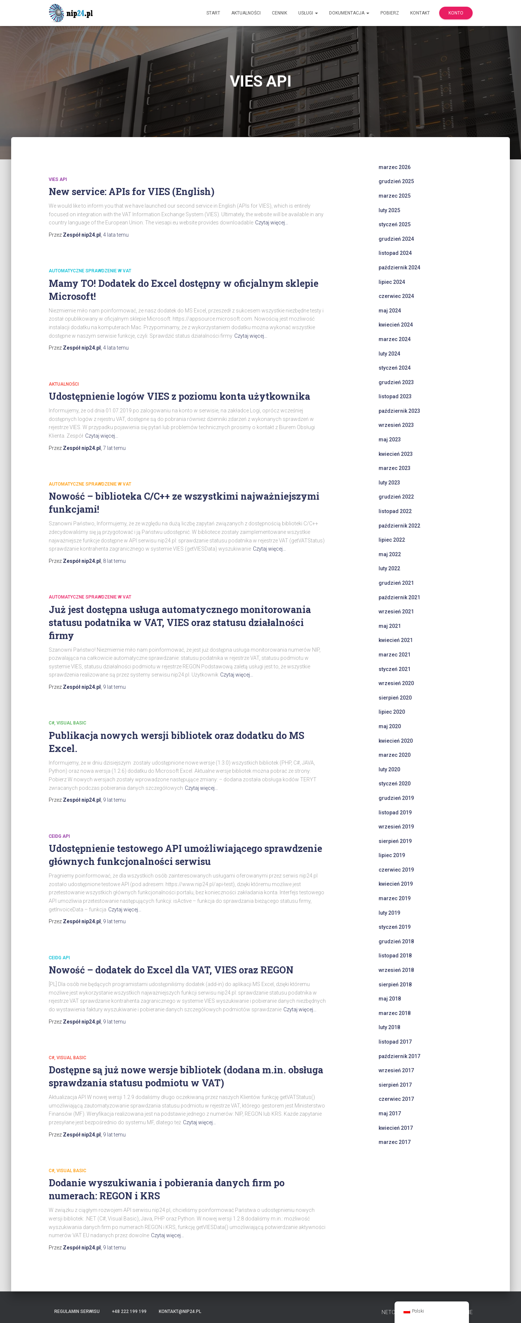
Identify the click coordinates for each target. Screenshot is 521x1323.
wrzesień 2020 (396, 683)
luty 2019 (389, 913)
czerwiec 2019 (396, 870)
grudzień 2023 (396, 382)
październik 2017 (399, 1056)
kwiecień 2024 (396, 325)
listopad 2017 (395, 1042)
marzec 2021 (395, 655)
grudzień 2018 (396, 941)
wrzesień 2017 (396, 1070)
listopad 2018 (395, 956)
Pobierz (389, 13)
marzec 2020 (395, 755)
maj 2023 (390, 439)
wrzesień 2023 (396, 425)
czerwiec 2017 (396, 1099)
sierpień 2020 (395, 698)
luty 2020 (389, 769)
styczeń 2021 (395, 669)
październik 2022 (399, 526)
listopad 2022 (395, 511)
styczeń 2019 (395, 927)
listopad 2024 (395, 253)
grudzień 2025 (396, 181)
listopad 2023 (395, 396)
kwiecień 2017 (396, 1128)
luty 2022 (389, 568)
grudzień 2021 (396, 583)
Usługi (308, 13)
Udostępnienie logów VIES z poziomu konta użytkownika (179, 396)
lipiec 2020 (392, 712)
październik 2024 (399, 267)
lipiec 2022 (392, 540)
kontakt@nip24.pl (180, 1311)
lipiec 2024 (392, 282)
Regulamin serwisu (77, 1311)
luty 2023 (389, 483)
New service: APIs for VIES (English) (132, 191)
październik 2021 (399, 597)
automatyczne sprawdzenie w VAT (90, 270)
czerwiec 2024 (396, 296)
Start (213, 13)
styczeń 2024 (395, 368)
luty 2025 (389, 210)
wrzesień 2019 (396, 827)
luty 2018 (389, 1027)
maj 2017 (390, 1113)
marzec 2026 (395, 167)
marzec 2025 (395, 196)
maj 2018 (390, 999)
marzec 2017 (395, 1142)
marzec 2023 (395, 468)
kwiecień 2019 (396, 884)
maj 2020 (390, 726)
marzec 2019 (395, 898)
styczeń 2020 (395, 784)
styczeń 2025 (395, 224)
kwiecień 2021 (396, 640)
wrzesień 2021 (396, 612)
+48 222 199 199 (129, 1311)
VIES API (58, 179)
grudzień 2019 (396, 798)
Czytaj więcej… (271, 223)
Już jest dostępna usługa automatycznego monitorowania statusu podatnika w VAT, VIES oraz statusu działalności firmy (180, 622)
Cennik (279, 13)
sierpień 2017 (395, 1085)
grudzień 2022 (396, 497)
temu (116, 235)
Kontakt (420, 13)
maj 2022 (390, 554)
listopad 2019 (395, 812)
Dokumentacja (349, 13)
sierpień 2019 (395, 841)
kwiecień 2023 (396, 454)
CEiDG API (59, 836)
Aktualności (246, 13)
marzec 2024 (395, 339)
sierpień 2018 (395, 985)
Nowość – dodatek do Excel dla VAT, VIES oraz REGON (171, 970)
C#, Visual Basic (67, 723)
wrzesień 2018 (396, 970)
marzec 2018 (395, 1013)
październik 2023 (399, 411)
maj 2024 (390, 311)
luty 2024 (389, 354)
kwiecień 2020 (396, 741)
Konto (455, 13)
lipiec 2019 (392, 855)
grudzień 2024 (396, 239)
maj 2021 (390, 626)
